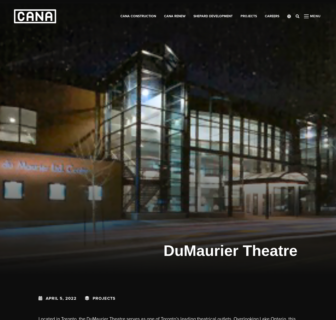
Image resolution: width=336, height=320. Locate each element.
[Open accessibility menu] (289, 16)
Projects (104, 298)
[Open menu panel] (312, 16)
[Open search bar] (297, 16)
